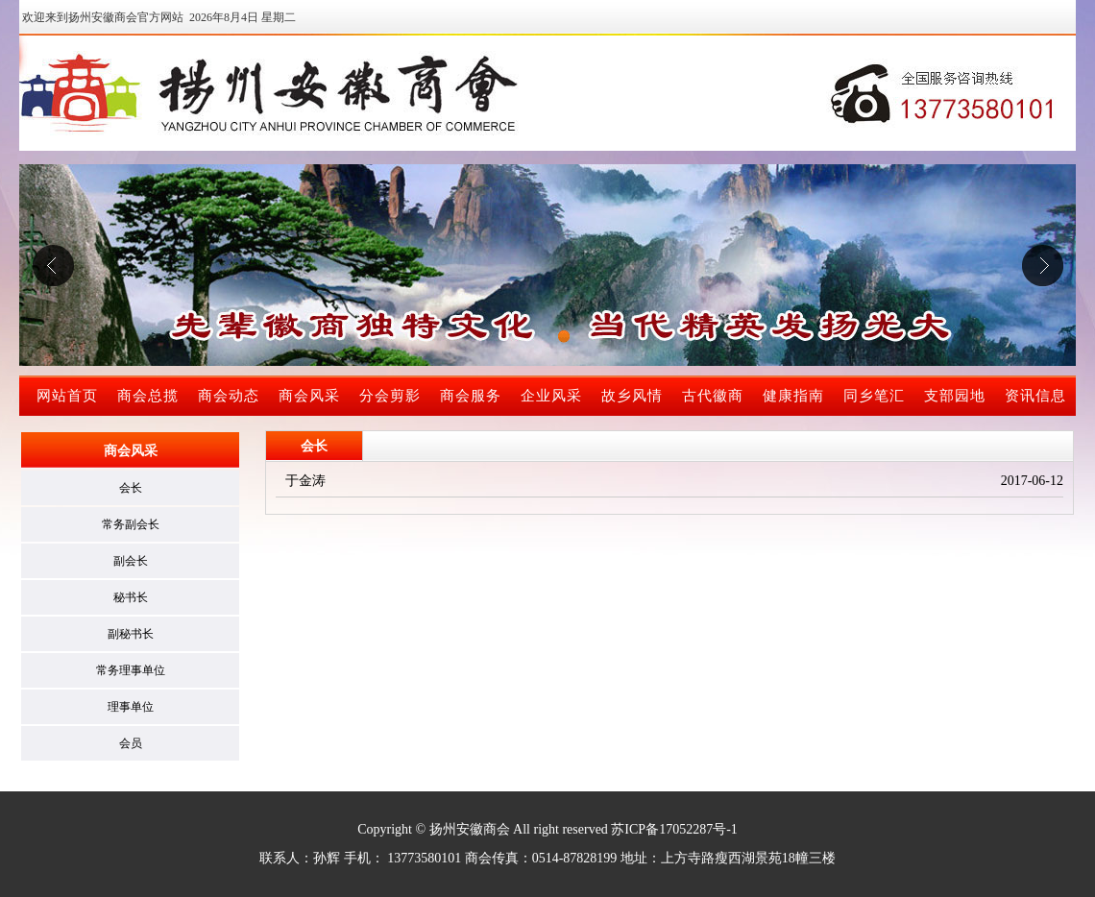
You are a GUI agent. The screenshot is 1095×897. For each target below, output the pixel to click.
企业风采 (551, 395)
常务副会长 (130, 524)
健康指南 (793, 395)
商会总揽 (148, 395)
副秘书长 (131, 634)
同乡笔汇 (874, 395)
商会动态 (228, 395)
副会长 (130, 561)
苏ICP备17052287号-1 (674, 829)
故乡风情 (632, 395)
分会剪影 (390, 395)
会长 (130, 488)
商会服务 (470, 395)
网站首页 (67, 395)
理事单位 (131, 707)
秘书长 (130, 597)
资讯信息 (1035, 395)
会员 (130, 743)
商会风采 (309, 395)
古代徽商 (712, 395)
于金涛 (305, 480)
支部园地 (955, 395)
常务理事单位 (130, 670)
